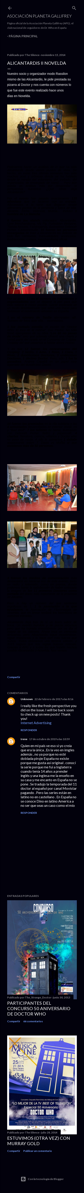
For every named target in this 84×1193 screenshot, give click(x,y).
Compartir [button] (13, 677)
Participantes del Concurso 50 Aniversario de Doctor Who (38, 1008)
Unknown (27, 699)
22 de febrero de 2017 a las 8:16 (53, 699)
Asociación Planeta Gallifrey (39, 15)
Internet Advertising (36, 723)
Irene (24, 739)
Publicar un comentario (37, 1151)
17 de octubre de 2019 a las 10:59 (49, 739)
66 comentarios (33, 1021)
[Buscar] (74, 7)
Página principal (23, 36)
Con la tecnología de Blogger (42, 1179)
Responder (29, 730)
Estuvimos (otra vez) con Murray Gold (38, 1140)
